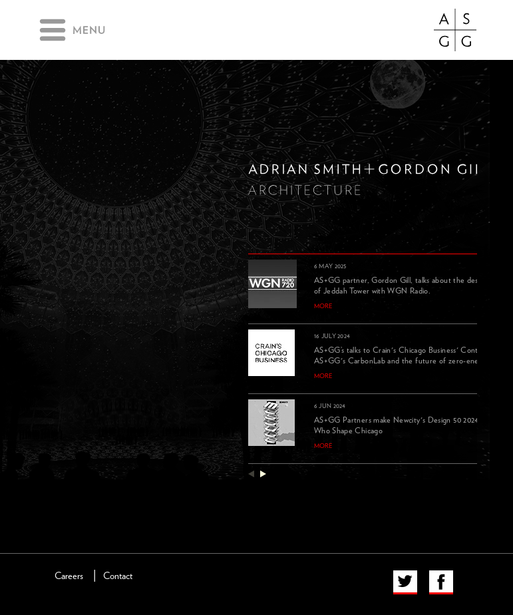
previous (251, 474)
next (263, 474)
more (323, 306)
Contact (117, 576)
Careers (69, 576)
